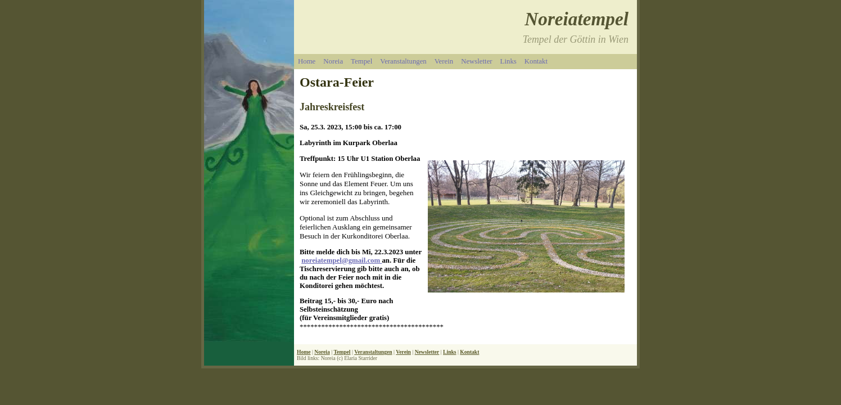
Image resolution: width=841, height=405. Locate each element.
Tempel (361, 61)
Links (508, 61)
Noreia (333, 61)
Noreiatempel (577, 18)
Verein (444, 61)
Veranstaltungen (403, 61)
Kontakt (536, 61)
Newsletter (476, 61)
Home (306, 61)
